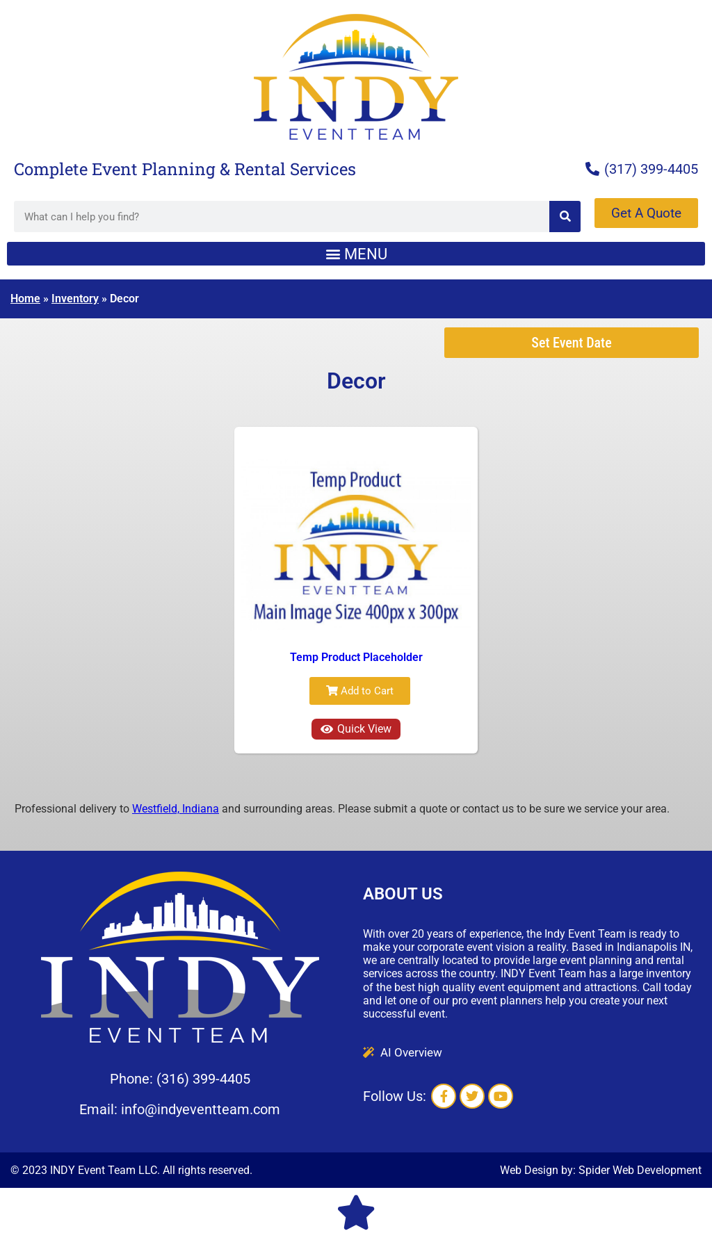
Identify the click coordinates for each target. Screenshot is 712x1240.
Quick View (356, 728)
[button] (356, 254)
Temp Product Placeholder (356, 657)
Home (25, 298)
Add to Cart (360, 691)
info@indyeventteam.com (200, 1109)
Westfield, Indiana (175, 808)
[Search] (565, 216)
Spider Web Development (640, 1170)
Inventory (75, 298)
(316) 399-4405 (203, 1078)
